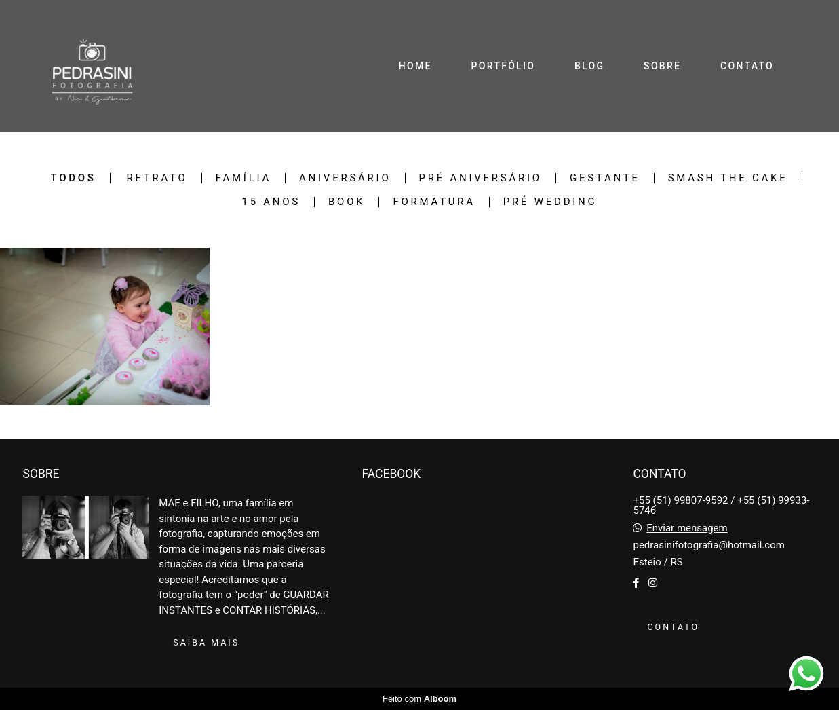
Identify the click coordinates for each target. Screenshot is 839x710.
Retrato (156, 178)
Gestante (605, 178)
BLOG (589, 65)
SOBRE (662, 65)
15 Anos (270, 202)
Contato (673, 627)
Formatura (434, 202)
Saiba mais (206, 642)
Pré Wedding (550, 202)
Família (243, 178)
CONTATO (747, 65)
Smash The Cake (728, 178)
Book (346, 202)
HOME (415, 65)
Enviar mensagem (687, 528)
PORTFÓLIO (503, 65)
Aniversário (345, 178)
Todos (73, 178)
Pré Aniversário (480, 178)
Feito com (419, 699)
